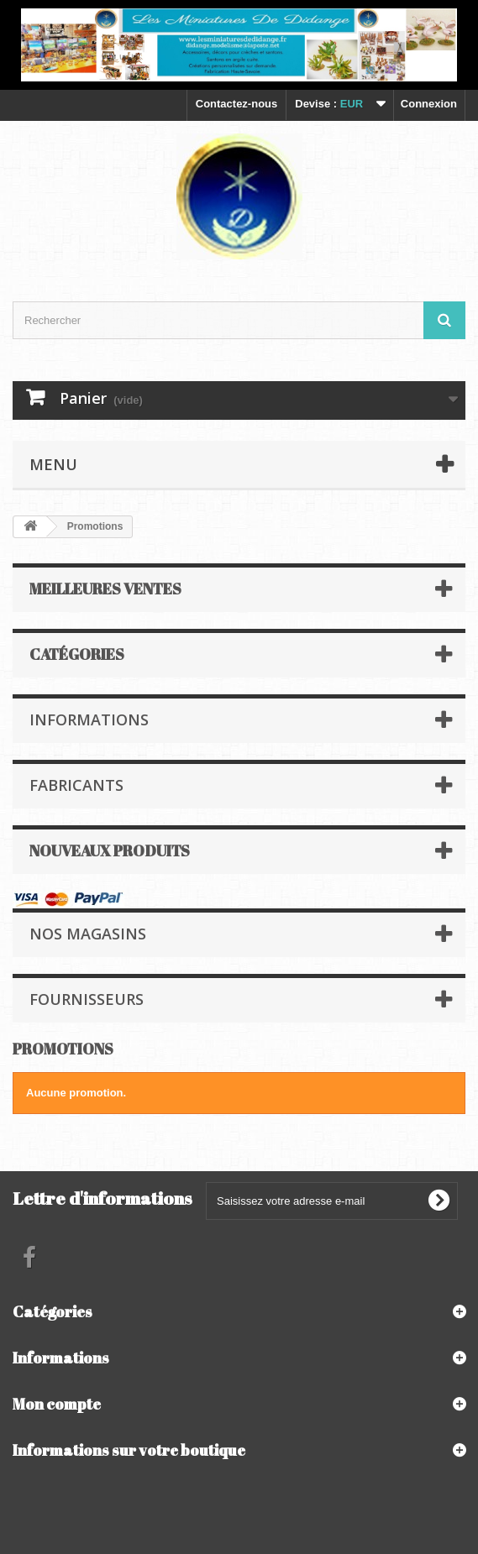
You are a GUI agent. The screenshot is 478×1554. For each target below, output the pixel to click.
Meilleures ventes (105, 588)
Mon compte (57, 1404)
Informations (89, 719)
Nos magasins (87, 934)
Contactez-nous (237, 103)
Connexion (429, 103)
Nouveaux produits (109, 850)
